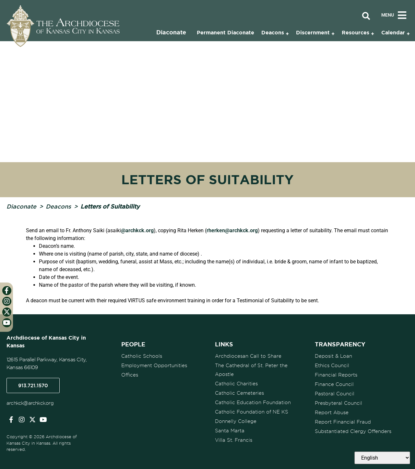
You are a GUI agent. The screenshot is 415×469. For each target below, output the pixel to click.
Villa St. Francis (233, 440)
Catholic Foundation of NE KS (251, 412)
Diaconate (21, 206)
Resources (355, 32)
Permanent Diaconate (225, 32)
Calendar (393, 32)
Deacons (58, 206)
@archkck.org (137, 230)
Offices (129, 375)
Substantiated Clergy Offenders (353, 431)
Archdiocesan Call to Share (248, 356)
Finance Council (334, 384)
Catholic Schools (141, 356)
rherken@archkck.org (232, 230)
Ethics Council (332, 365)
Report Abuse (332, 412)
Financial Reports (336, 375)
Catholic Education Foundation (253, 402)
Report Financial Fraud (343, 422)
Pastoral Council (334, 393)
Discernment (313, 32)
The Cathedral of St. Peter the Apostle (251, 370)
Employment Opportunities (154, 365)
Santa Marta (229, 430)
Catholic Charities (236, 383)
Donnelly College (235, 421)
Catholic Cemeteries (239, 393)
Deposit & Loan (333, 356)
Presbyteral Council (338, 403)
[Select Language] (382, 457)
